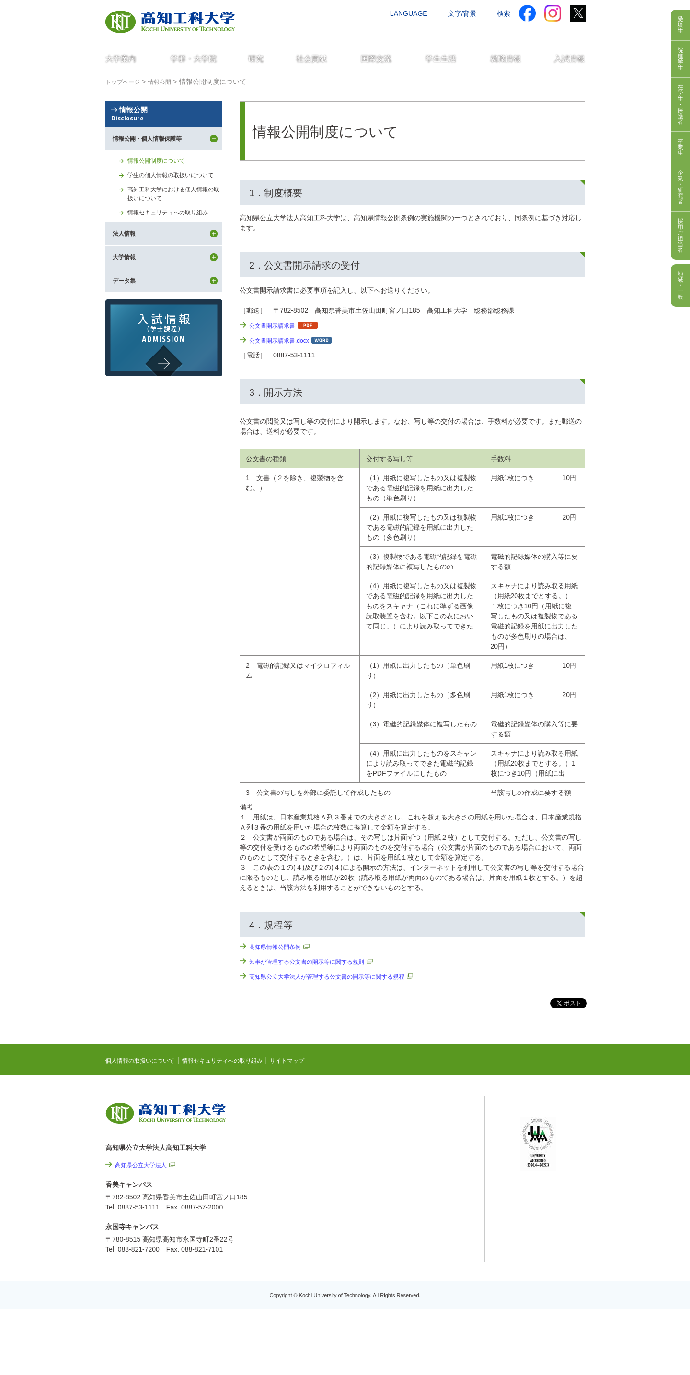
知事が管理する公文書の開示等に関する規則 (316, 961)
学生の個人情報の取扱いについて (174, 217)
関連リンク (415, 1157)
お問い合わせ (444, 32)
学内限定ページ (543, 1152)
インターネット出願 (545, 32)
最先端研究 (415, 1142)
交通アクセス (392, 32)
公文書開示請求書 (276, 325)
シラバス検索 (540, 1122)
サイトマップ (315, 1060)
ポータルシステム (547, 1137)
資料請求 (490, 32)
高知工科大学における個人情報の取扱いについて (174, 243)
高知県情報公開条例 (279, 946)
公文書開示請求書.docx (284, 340)
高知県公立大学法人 (145, 1165)
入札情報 (426, 1312)
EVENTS (412, 1127)
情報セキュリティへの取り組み (174, 264)
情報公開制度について (161, 196)
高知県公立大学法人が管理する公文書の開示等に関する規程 (339, 976)
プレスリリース (436, 1260)
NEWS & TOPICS (425, 1112)
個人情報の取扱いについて (145, 1060)
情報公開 (164, 131)
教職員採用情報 (436, 1286)
